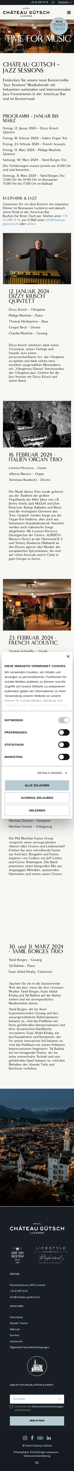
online (31, 224)
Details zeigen (49, 773)
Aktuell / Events (19, 1323)
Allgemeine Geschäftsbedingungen (29, 1347)
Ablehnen (37, 810)
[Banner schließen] (68, 656)
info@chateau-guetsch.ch (24, 1297)
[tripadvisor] (40, 1438)
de (37, 1462)
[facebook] (32, 1438)
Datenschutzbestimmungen (47, 1406)
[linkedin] (49, 1438)
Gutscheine (16, 1317)
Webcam (15, 1329)
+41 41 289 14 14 (39, 2)
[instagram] (25, 1438)
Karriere (14, 1335)
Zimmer (59, 25)
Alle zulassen (37, 785)
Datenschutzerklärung (37, 1456)
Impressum (16, 1341)
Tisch (59, 29)
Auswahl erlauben (37, 797)
